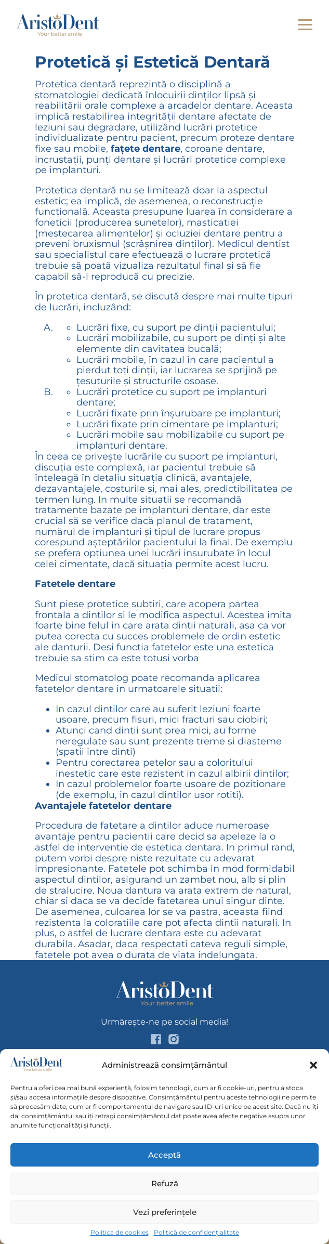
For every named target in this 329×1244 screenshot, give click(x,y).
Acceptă (164, 1155)
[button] (313, 1065)
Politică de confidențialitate (196, 1232)
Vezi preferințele (164, 1212)
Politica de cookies (119, 1232)
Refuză (164, 1183)
